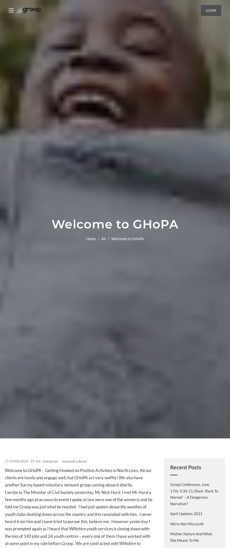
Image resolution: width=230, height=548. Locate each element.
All (103, 238)
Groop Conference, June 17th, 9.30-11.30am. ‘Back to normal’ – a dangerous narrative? (194, 494)
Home (91, 238)
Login (211, 10)
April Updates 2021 (186, 513)
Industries (50, 461)
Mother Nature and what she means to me (191, 537)
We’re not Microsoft (187, 524)
